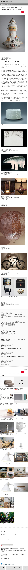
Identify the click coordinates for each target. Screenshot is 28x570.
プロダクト (4, 534)
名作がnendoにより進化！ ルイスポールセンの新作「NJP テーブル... (7, 494)
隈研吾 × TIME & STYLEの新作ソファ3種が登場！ (6, 389)
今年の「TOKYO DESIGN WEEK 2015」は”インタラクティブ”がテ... (6, 524)
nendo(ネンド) (10, 81)
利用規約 (16, 554)
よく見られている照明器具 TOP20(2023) (19, 449)
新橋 (18, 64)
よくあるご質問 (21, 554)
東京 (16, 64)
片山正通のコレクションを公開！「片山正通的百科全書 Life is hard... (7, 449)
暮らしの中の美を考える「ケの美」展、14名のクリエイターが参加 (7, 404)
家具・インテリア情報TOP (5, 548)
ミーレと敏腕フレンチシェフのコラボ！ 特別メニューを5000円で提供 (7, 419)
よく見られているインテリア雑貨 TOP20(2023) (20, 404)
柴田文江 (11, 297)
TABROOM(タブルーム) (7, 539)
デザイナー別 (22, 548)
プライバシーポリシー (4, 555)
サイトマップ (12, 554)
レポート (18, 534)
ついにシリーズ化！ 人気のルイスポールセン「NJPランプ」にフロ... (6, 464)
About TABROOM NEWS (4, 554)
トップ (4, 531)
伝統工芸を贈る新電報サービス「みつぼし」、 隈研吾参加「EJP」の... (7, 434)
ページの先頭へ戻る (6, 558)
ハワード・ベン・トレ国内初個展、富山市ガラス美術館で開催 (7, 479)
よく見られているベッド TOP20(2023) (18, 479)
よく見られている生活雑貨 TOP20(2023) (19, 419)
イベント (18, 531)
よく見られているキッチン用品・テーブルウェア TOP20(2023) (21, 434)
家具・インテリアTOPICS (14, 548)
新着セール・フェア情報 (18, 388)
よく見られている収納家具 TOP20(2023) (19, 464)
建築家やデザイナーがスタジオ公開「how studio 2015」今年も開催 (7, 509)
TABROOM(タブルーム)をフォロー (7, 545)
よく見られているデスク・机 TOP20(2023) (19, 494)
